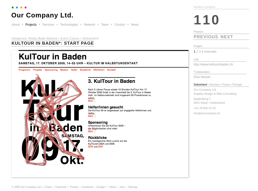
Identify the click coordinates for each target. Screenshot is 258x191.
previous (206, 36)
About (15, 24)
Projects (30, 24)
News (135, 24)
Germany (214, 84)
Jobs (122, 187)
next (227, 36)
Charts (48, 187)
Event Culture (70, 38)
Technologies (69, 24)
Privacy (74, 187)
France (226, 84)
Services (48, 24)
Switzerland (91, 38)
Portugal (237, 84)
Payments (60, 187)
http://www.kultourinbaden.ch (213, 64)
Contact (119, 24)
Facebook (87, 187)
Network (89, 24)
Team (104, 24)
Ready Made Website (42, 38)
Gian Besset (202, 77)
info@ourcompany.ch (207, 113)
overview (210, 51)
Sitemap (132, 187)
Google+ (101, 187)
